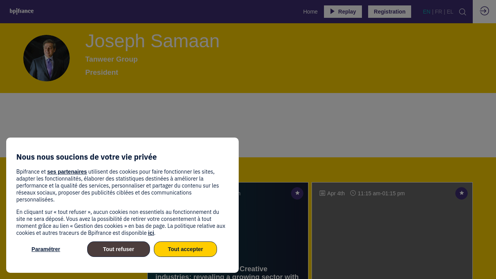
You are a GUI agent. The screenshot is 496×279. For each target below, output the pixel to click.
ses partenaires (67, 172)
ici (151, 233)
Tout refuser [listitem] (118, 249)
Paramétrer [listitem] (45, 249)
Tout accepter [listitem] (185, 249)
